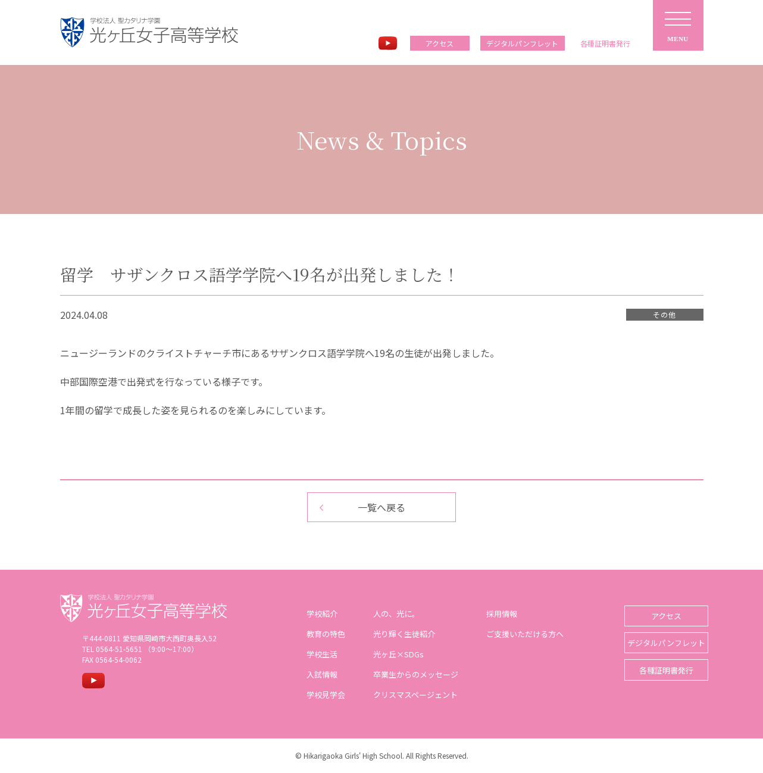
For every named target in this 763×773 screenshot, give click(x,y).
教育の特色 (321, 633)
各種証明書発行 (658, 662)
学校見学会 (321, 694)
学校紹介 (317, 613)
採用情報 (496, 613)
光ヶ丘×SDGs (393, 654)
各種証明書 (605, 43)
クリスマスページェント (410, 694)
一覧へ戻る (381, 507)
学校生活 (317, 654)
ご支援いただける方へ (520, 633)
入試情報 (317, 674)
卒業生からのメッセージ (411, 674)
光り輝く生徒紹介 (399, 633)
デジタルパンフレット (522, 43)
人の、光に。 (391, 613)
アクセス (440, 43)
